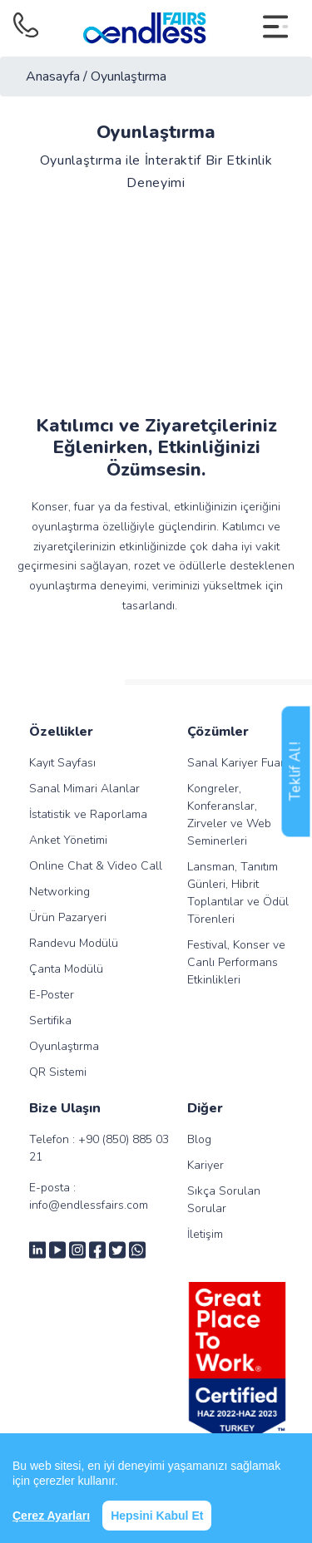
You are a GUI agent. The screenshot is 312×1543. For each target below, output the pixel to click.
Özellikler (61, 731)
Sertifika (50, 1020)
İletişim (205, 1234)
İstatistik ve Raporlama (88, 814)
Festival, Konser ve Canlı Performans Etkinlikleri (236, 962)
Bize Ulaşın (65, 1108)
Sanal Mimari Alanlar (84, 788)
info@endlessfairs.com (88, 1205)
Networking (59, 892)
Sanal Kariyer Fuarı (237, 763)
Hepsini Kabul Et (157, 1515)
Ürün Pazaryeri (67, 917)
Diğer (205, 1108)
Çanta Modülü (66, 969)
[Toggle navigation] (275, 28)
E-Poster (51, 995)
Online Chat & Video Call (95, 866)
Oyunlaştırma (64, 1046)
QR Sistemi (58, 1072)
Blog (199, 1139)
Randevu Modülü (73, 943)
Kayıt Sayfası (62, 763)
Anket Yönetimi (68, 840)
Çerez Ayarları (51, 1515)
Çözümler (218, 731)
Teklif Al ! (295, 771)
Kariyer (205, 1165)
